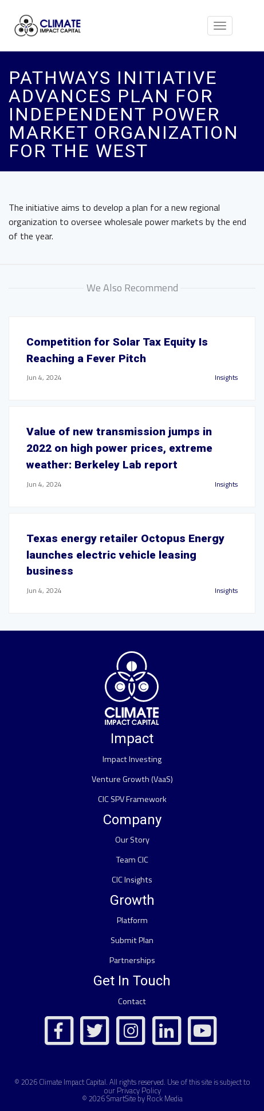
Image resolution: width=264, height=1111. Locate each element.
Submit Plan (132, 940)
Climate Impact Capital (72, 1082)
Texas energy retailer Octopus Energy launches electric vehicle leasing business (125, 555)
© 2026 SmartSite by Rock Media (132, 1098)
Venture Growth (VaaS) (132, 779)
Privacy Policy (139, 1090)
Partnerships (132, 960)
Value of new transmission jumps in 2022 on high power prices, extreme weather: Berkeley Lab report (119, 448)
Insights (226, 377)
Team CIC (132, 859)
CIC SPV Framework (132, 799)
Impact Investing (132, 759)
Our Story (132, 839)
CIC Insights (132, 879)
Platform (132, 920)
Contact (132, 1001)
